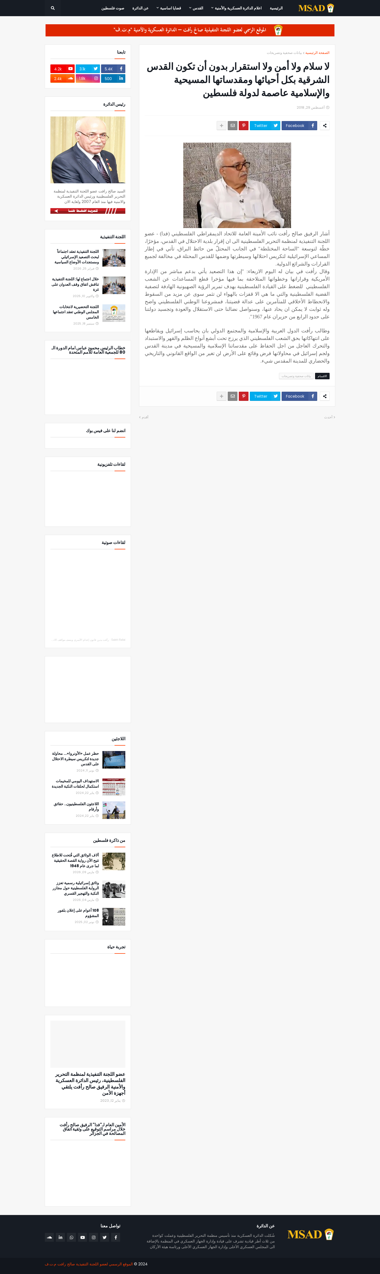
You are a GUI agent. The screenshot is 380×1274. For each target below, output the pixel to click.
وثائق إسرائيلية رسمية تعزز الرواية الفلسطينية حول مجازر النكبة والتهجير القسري (76, 888)
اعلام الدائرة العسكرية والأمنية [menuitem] (238, 8)
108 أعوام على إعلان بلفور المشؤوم (78, 913)
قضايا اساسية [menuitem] (170, 8)
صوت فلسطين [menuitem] (112, 8)
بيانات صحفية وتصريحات (284, 52)
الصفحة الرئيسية (317, 52)
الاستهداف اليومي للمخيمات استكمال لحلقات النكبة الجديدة (75, 784)
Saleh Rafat (118, 639)
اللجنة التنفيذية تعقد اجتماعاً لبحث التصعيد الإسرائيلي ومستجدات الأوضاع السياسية (76, 257)
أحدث (328, 417)
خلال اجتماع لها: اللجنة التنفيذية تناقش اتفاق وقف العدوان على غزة (75, 284)
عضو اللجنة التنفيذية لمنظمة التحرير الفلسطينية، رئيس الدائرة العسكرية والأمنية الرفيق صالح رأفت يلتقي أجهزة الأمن (90, 1083)
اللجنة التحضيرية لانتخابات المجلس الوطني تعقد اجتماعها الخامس (76, 312)
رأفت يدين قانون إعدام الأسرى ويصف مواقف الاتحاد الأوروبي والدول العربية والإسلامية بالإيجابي (55, 639)
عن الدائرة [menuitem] (140, 8)
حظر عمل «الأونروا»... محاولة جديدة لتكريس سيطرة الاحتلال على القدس (75, 759)
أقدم (145, 417)
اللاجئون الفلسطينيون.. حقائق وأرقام (76, 806)
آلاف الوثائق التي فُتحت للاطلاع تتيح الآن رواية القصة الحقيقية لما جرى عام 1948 (75, 860)
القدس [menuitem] (198, 8)
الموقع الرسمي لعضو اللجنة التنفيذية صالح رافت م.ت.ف (89, 1264)
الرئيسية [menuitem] (276, 8)
